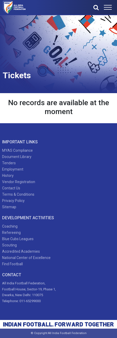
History (8, 175)
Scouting (9, 245)
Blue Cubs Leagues (18, 239)
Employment (12, 169)
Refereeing (11, 232)
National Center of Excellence (26, 258)
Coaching (10, 226)
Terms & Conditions (18, 194)
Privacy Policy (13, 201)
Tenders (9, 163)
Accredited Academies (21, 251)
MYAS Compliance (17, 150)
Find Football (12, 264)
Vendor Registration (18, 182)
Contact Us (11, 188)
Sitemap (9, 207)
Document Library (16, 157)
